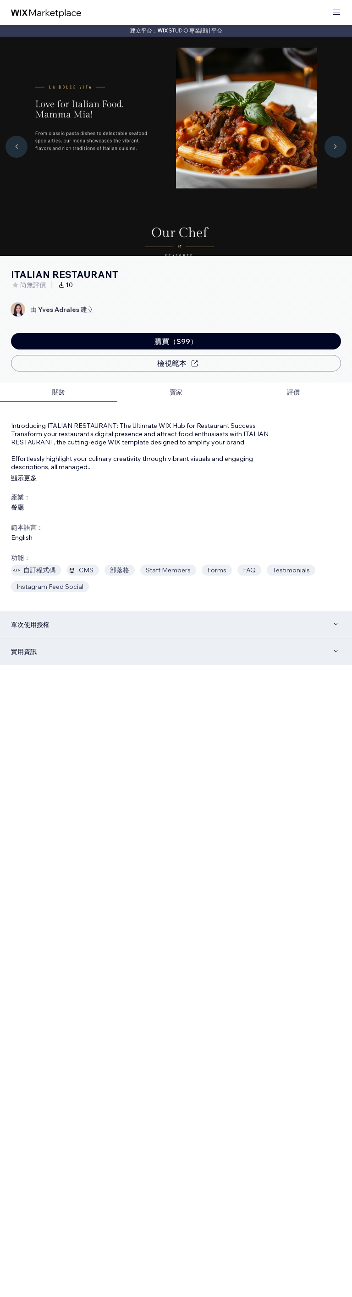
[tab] (58, 392)
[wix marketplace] (46, 12)
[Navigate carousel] (17, 147)
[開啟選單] (336, 12)
